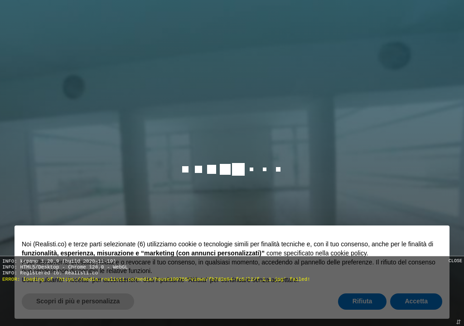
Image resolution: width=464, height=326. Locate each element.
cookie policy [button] (349, 253)
